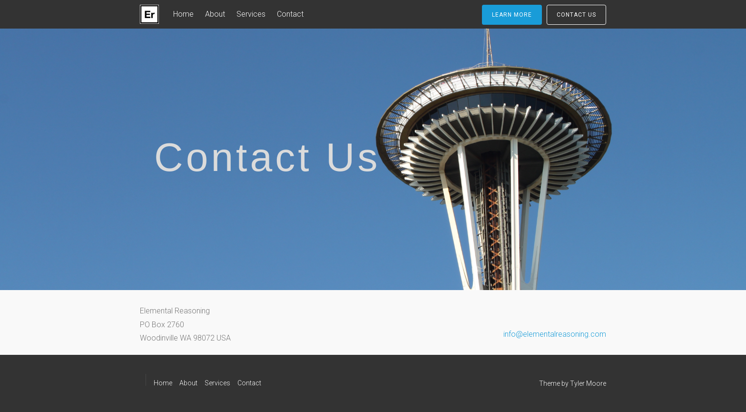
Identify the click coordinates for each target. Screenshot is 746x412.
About (215, 14)
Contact (290, 14)
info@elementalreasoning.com (554, 334)
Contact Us (576, 14)
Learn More (512, 14)
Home (183, 14)
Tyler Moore (588, 383)
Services (250, 14)
